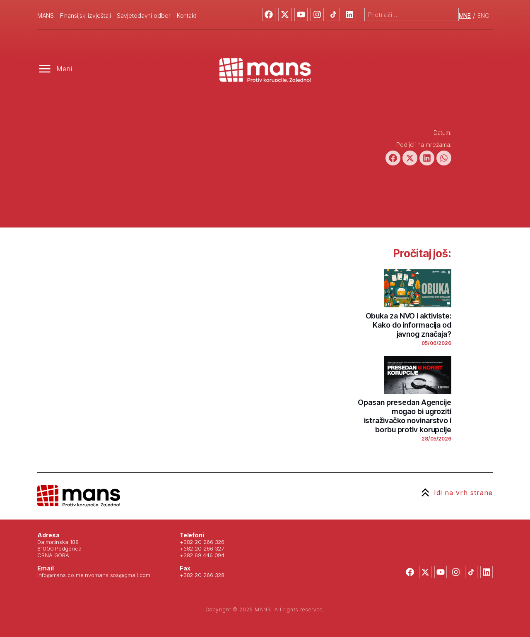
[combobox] (411, 14)
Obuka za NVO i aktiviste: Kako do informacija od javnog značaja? (409, 324)
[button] (392, 158)
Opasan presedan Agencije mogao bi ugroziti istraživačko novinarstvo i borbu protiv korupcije (404, 416)
